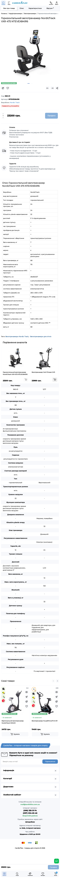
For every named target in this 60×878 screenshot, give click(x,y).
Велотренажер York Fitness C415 (43, 372)
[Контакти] (51, 3)
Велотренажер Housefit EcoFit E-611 (45, 721)
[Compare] (3, 88)
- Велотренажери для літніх (40, 337)
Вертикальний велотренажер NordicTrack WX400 (13, 722)
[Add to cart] (25, 379)
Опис (22, 8)
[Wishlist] (8, 88)
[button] (53, 680)
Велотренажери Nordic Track (16, 337)
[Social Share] (57, 88)
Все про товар (9, 8)
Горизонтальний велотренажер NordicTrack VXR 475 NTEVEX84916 (15, 373)
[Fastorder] (26, 697)
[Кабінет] (56, 3)
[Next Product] (52, 88)
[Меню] (9, 3)
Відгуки (50, 8)
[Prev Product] (47, 88)
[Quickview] (26, 692)
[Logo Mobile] (19, 3)
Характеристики (35, 8)
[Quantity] (3, 116)
